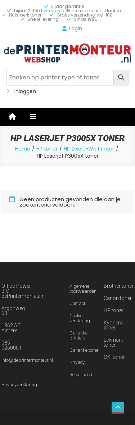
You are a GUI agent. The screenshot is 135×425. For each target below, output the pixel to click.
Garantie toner (84, 350)
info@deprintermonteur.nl (27, 360)
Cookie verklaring (79, 318)
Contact (77, 303)
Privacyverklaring (19, 384)
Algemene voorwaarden (82, 288)
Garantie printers (78, 335)
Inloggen (25, 91)
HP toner (47, 148)
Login (75, 28)
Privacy (77, 362)
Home (22, 148)
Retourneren (81, 374)
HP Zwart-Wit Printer (89, 148)
